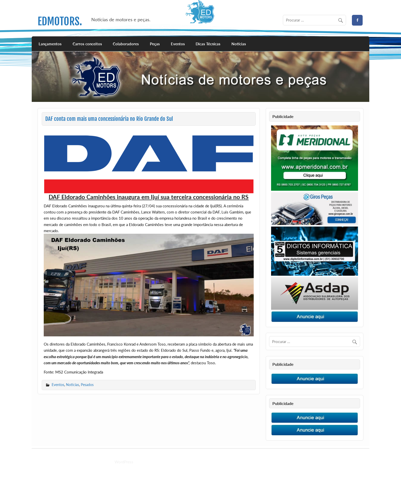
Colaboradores (126, 43)
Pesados (87, 384)
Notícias (238, 43)
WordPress (124, 461)
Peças (155, 43)
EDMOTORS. (60, 21)
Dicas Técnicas (208, 43)
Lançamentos (50, 43)
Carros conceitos (87, 43)
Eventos (178, 43)
